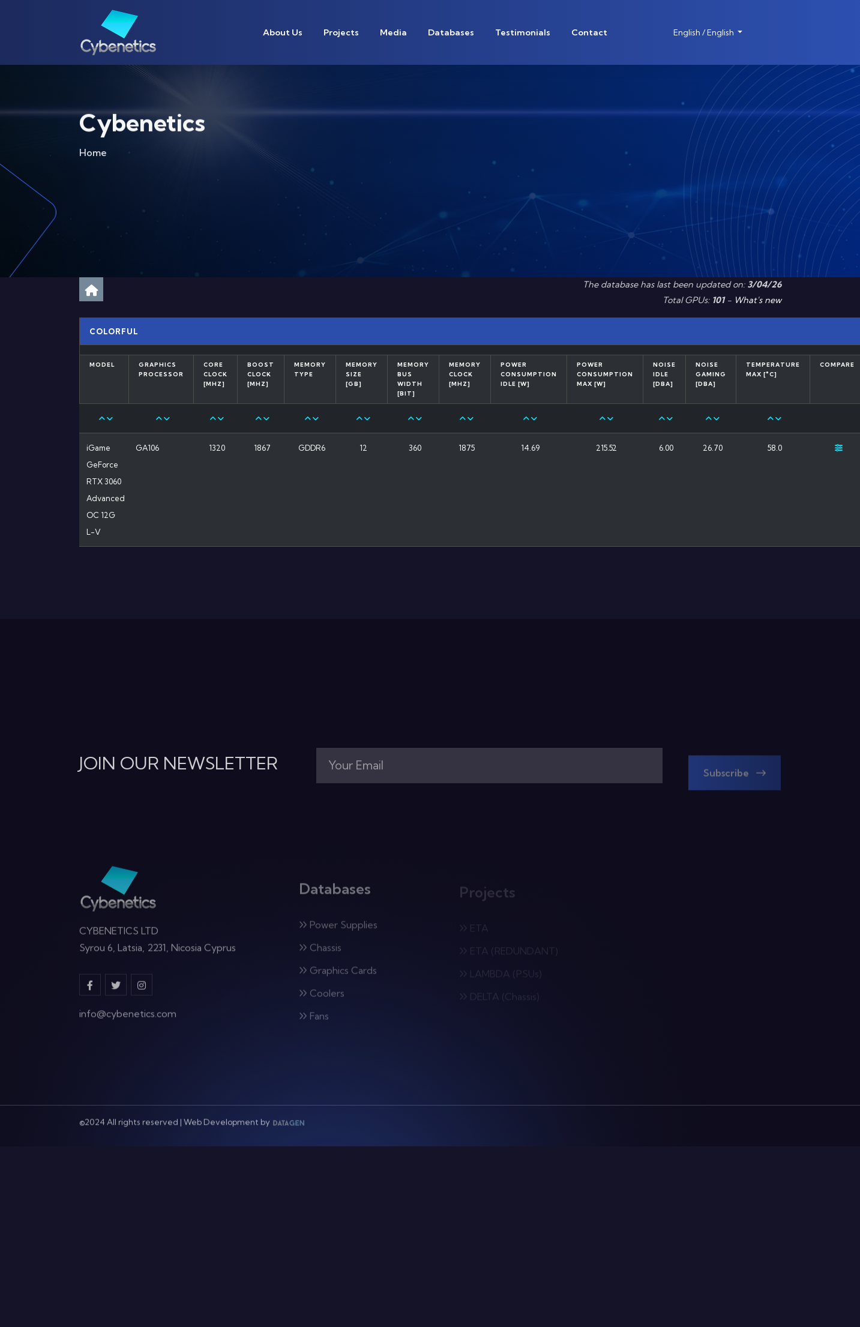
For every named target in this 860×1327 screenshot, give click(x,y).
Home (93, 155)
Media (393, 32)
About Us (282, 32)
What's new (757, 300)
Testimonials (522, 32)
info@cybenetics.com (127, 1020)
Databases (451, 32)
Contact (589, 32)
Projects (341, 32)
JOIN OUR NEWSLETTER (178, 763)
